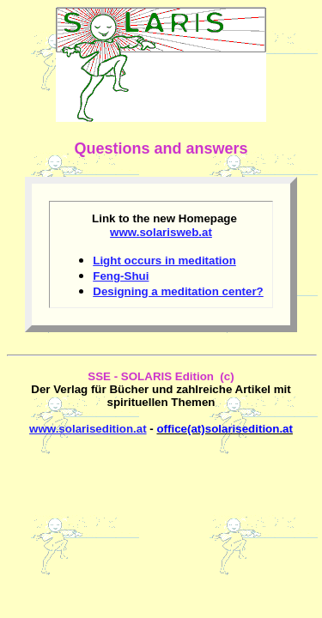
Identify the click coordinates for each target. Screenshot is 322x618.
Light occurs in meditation (164, 260)
